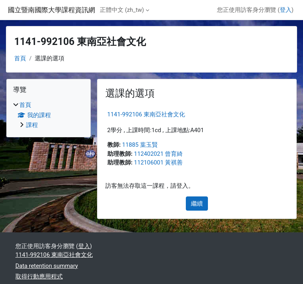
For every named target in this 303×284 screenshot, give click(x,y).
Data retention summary (46, 265)
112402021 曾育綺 (158, 153)
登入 (286, 9)
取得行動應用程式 (39, 276)
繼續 (197, 203)
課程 (32, 125)
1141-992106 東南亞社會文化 (146, 114)
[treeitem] (48, 115)
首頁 (20, 58)
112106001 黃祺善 (158, 162)
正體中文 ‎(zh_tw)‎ (122, 9)
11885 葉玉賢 (140, 144)
